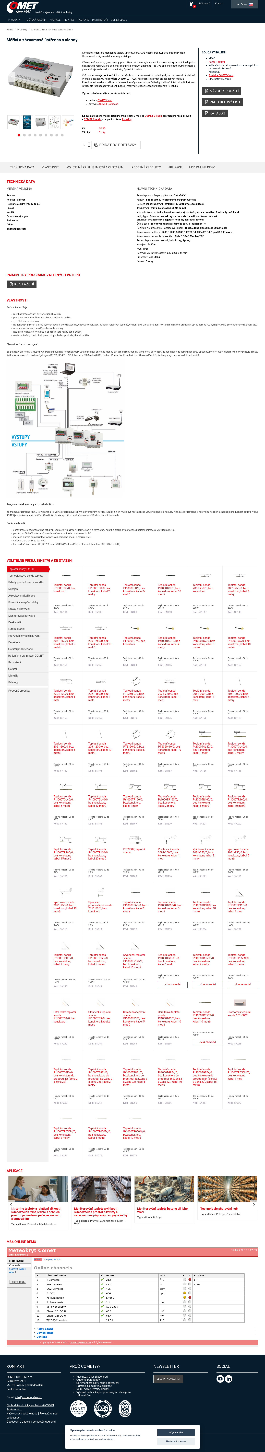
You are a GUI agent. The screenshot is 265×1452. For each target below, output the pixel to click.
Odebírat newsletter (168, 1379)
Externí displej (16, 629)
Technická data (22, 167)
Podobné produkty (146, 167)
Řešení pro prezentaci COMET (26, 655)
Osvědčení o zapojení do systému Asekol (31, 1421)
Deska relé (14, 622)
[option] (41, 77)
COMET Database (108, 104)
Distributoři (100, 19)
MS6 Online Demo (202, 167)
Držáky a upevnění (19, 609)
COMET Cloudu (153, 115)
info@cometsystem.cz (28, 1397)
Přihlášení (204, 3)
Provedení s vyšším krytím (24, 635)
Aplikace (55, 19)
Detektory (14, 642)
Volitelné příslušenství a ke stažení (95, 167)
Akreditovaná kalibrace (21, 595)
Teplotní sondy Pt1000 (21, 569)
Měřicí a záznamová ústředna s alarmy (52, 29)
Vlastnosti (50, 167)
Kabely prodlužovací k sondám (26, 582)
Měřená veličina (36, 19)
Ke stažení (14, 662)
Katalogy (13, 682)
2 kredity (126, 119)
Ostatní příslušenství (20, 649)
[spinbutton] (85, 145)
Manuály (13, 675)
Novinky (69, 19)
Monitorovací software (21, 615)
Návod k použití (217, 62)
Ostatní (12, 669)
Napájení (13, 589)
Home (10, 29)
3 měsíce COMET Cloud (221, 75)
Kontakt (219, 3)
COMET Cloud (119, 19)
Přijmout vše (176, 1432)
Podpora (83, 19)
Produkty (14, 19)
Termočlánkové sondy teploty (25, 575)
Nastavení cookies (176, 1441)
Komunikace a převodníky (23, 602)
